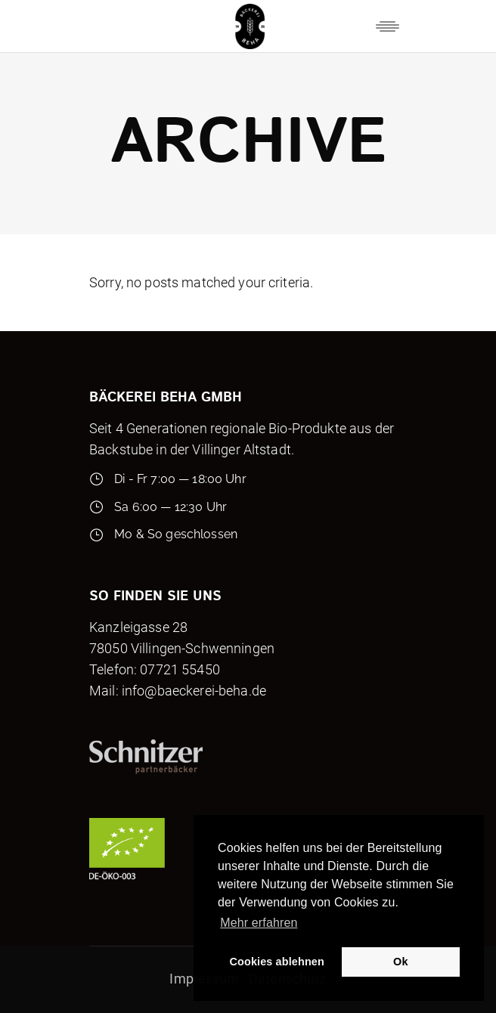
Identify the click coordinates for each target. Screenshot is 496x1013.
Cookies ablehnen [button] (277, 962)
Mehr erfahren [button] (258, 922)
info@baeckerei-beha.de (194, 691)
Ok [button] (400, 962)
